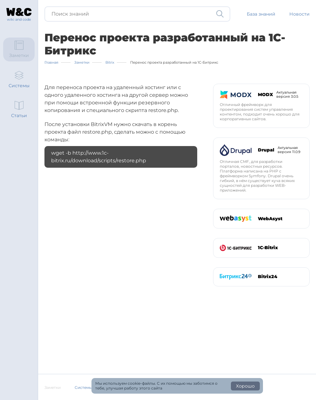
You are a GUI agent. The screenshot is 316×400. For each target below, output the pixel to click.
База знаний (261, 14)
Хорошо (245, 386)
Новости (299, 14)
